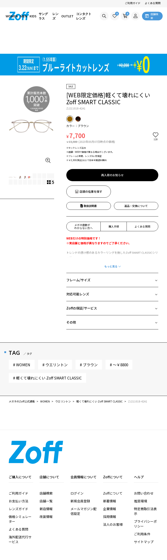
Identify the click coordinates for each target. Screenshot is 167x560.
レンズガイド (18, 484)
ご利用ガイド (132, 3)
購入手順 (114, 201)
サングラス (43, 16)
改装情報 (46, 492)
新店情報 (46, 484)
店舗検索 (46, 468)
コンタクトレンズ (83, 16)
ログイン (77, 468)
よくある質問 (152, 3)
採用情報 (109, 492)
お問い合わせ (144, 468)
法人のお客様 (113, 499)
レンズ (55, 16)
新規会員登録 (80, 476)
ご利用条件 (142, 509)
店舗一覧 (46, 476)
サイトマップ (144, 517)
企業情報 (109, 484)
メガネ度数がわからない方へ (83, 201)
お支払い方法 (18, 476)
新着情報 (109, 476)
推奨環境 (140, 476)
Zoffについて (112, 468)
